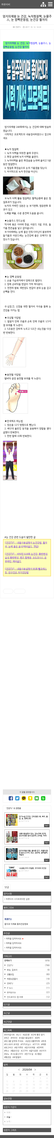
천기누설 (29, 1054)
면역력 (40, 1047)
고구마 (25, 1051)
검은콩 (27, 1034)
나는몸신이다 (17, 1054)
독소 (7, 1051)
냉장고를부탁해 (33, 1041)
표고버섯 (9, 1047)
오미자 (43, 1051)
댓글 (6, 887)
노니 (19, 1034)
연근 (7, 1038)
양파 (38, 1038)
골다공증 (34, 1051)
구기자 (36, 1044)
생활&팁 (28, 974)
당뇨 (7, 1054)
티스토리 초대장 (12, 1044)
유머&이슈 (28, 992)
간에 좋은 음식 (38, 1034)
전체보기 (27, 960)
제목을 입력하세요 (14, 938)
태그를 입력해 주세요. (14, 1041)
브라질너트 (10, 1034)
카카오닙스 (26, 1044)
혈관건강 (15, 1051)
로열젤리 (17, 1057)
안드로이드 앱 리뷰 (28, 997)
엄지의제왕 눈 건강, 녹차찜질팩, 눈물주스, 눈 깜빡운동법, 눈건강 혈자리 (27, 18)
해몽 (44, 1044)
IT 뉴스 (28, 988)
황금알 (8, 1057)
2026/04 (27, 1069)
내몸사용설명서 (26, 1038)
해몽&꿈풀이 (28, 979)
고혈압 (39, 1054)
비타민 (14, 1038)
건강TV (17, 27)
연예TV (28, 983)
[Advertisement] (27, 692)
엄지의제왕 (30, 1047)
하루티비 (5, 4)
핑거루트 (19, 1047)
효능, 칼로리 (28, 970)
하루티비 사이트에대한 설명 (18, 899)
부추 (44, 1041)
